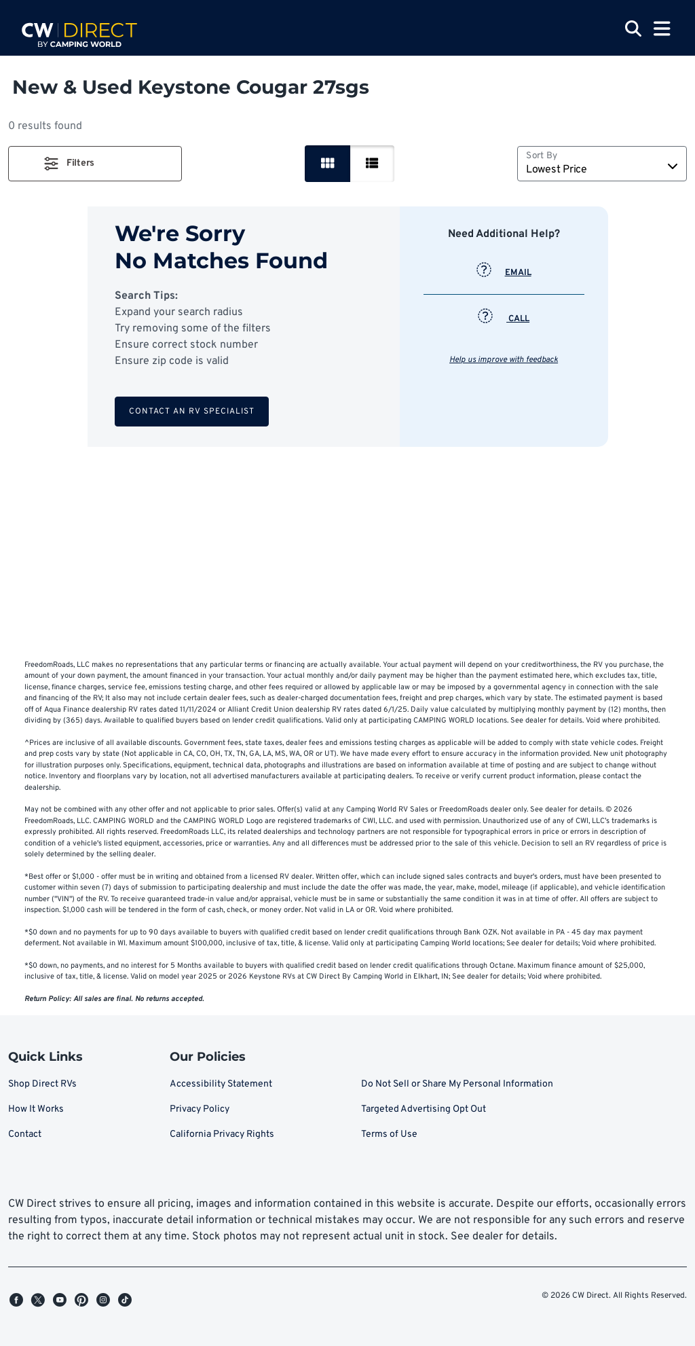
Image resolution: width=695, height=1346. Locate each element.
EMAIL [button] (503, 273)
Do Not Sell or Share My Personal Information (457, 1084)
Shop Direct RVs (42, 1084)
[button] (95, 163)
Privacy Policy (199, 1109)
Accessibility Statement (221, 1084)
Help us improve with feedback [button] (503, 359)
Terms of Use (389, 1134)
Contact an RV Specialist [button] (192, 411)
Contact (24, 1134)
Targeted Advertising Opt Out (423, 1109)
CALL (503, 319)
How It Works (36, 1109)
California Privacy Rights (222, 1134)
